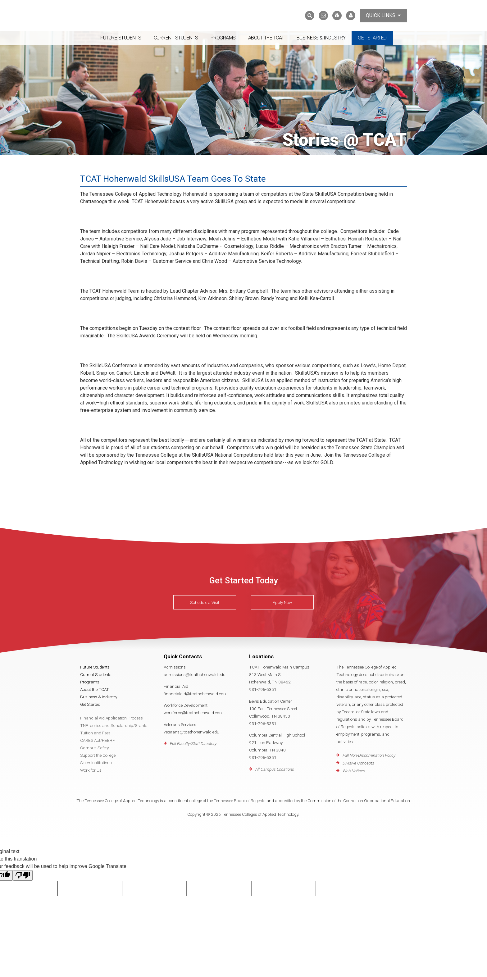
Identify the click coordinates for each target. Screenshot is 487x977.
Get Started (372, 38)
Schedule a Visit (204, 602)
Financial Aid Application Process (111, 717)
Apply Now (282, 602)
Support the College (98, 755)
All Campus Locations (274, 769)
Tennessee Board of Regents (240, 800)
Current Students (176, 38)
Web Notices (354, 770)
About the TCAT (266, 38)
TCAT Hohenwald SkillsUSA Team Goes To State (173, 179)
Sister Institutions (96, 762)
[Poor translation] (23, 875)
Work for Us (91, 770)
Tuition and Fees (95, 732)
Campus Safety (94, 747)
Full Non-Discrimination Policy (369, 755)
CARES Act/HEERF (97, 740)
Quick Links (383, 15)
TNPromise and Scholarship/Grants (114, 725)
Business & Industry (321, 38)
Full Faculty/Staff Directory (193, 743)
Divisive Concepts (358, 762)
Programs (223, 38)
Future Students (120, 38)
